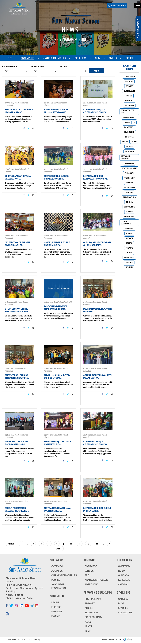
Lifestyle (129, 137)
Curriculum (129, 91)
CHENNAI (123, 584)
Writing (129, 267)
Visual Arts (129, 258)
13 (98, 543)
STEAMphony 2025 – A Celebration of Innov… (95, 111)
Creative (129, 81)
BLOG (121, 603)
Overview (124, 566)
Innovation (129, 127)
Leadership (129, 132)
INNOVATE (56, 611)
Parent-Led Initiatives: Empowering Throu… (55, 307)
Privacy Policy (34, 639)
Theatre (129, 248)
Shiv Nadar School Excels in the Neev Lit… (97, 509)
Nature (129, 147)
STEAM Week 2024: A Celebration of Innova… (96, 443)
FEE (87, 575)
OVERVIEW (57, 566)
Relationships (129, 197)
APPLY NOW (91, 584)
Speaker (129, 238)
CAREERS (123, 599)
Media (97, 58)
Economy (129, 101)
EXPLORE (56, 607)
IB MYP (88, 626)
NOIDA (121, 571)
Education (129, 106)
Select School (37, 66)
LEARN (55, 602)
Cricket (129, 86)
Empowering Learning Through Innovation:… (17, 376)
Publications (80, 58)
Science (129, 212)
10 (72, 543)
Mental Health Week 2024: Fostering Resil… (57, 509)
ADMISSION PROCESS (96, 580)
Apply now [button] (118, 5)
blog (10, 58)
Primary (129, 183)
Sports (129, 243)
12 (89, 543)
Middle (125, 142)
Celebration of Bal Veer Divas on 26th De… (17, 243)
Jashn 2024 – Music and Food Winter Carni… (17, 443)
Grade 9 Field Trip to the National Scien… (57, 243)
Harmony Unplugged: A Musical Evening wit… (56, 111)
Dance (129, 96)
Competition (129, 77)
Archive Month (9, 66)
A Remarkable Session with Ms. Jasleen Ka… (97, 376)
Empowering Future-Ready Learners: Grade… (19, 111)
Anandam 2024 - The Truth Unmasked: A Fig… (57, 443)
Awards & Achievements (54, 58)
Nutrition (129, 151)
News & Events (28, 58)
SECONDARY (91, 612)
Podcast (129, 58)
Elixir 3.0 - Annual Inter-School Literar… (57, 376)
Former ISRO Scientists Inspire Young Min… (56, 177)
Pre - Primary (93, 599)
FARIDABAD (124, 580)
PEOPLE (55, 580)
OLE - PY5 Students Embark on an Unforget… (97, 243)
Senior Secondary (126, 222)
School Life (129, 207)
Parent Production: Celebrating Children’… (17, 509)
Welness (129, 262)
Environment (129, 118)
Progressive (129, 188)
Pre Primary (129, 178)
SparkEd (113, 58)
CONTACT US (125, 612)
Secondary (129, 217)
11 (80, 543)
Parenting (129, 164)
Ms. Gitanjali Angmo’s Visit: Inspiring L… (97, 310)
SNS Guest (129, 229)
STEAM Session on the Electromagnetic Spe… (17, 310)
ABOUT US (57, 571)
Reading (129, 192)
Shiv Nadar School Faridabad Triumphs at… (95, 177)
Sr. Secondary (93, 617)
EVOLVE (55, 616)
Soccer (129, 233)
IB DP (87, 631)
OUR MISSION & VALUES (64, 575)
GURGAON (123, 575)
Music (134, 142)
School (129, 202)
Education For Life (127, 111)
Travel (129, 253)
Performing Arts (129, 168)
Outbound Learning (126, 157)
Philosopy (129, 173)
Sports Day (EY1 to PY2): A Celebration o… (18, 177)
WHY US (89, 571)
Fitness (127, 122)
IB (134, 122)
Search (63, 66)
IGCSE (88, 622)
